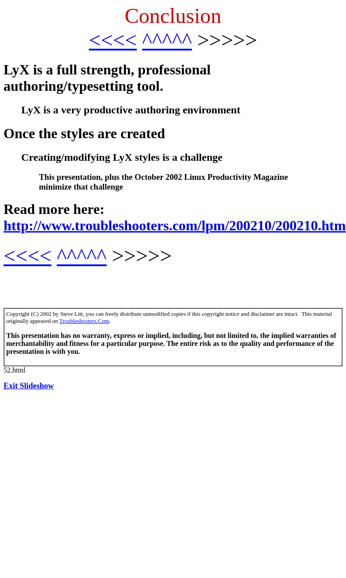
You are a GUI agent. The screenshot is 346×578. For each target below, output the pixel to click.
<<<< (113, 40)
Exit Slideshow (29, 385)
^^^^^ (167, 40)
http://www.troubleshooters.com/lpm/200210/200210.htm (175, 225)
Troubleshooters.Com (84, 321)
